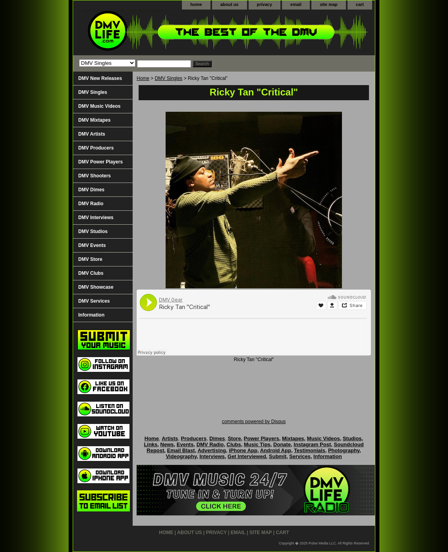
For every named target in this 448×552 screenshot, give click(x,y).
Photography (343, 450)
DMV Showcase (96, 287)
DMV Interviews (96, 217)
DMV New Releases (100, 78)
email (295, 4)
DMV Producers (96, 148)
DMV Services (94, 301)
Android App (275, 450)
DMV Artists (91, 134)
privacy (264, 4)
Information (91, 315)
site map (329, 4)
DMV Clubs (90, 273)
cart (360, 4)
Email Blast (181, 450)
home (196, 4)
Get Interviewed (247, 456)
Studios (352, 438)
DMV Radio (90, 203)
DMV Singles (168, 78)
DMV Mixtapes (94, 120)
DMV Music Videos (99, 106)
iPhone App (243, 450)
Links (150, 444)
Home (143, 78)
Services (300, 456)
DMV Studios (93, 231)
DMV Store (90, 259)
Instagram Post (312, 444)
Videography (181, 456)
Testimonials (309, 450)
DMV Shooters (94, 176)
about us (229, 4)
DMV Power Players (100, 162)
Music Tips (257, 444)
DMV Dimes (91, 189)
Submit (277, 456)
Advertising (211, 450)
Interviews (212, 456)
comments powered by (254, 421)
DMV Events (92, 245)
